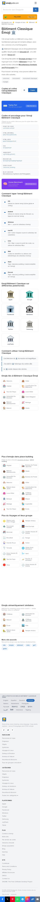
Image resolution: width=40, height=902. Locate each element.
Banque (7, 498)
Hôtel (25, 381)
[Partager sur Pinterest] (12, 899)
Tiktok (4, 825)
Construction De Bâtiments (29, 386)
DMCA (4, 875)
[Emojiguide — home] (10, 3)
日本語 (22, 707)
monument (16, 78)
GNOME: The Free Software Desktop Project (17, 882)
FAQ (3, 855)
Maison (7, 408)
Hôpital (7, 386)
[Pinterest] (12, 730)
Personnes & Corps (8, 738)
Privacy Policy (6, 869)
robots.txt (13, 894)
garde (5, 649)
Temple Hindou (29, 520)
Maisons (7, 381)
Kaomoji (5, 852)
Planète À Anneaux (27, 559)
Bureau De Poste (29, 476)
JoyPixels (5, 822)
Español (13, 700)
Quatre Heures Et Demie (29, 532)
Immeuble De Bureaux (9, 397)
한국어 (30, 707)
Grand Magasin (29, 396)
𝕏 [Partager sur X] (7, 899)
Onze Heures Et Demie (29, 565)
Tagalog (28, 710)
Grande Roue (9, 542)
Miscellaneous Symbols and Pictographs (16, 174)
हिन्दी (11, 710)
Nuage (26, 537)
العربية (5, 710)
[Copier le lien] (32, 899)
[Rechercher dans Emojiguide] (17, 9)
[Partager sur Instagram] (27, 899)
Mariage (26, 402)
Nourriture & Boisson (9, 792)
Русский (6, 707)
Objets (4, 744)
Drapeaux (5, 741)
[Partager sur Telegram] (22, 899)
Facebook (5, 810)
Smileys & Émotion (8, 753)
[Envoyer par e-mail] (37, 899)
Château (7, 614)
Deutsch (22, 700)
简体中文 (15, 707)
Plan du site (5, 894)
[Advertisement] (20, 432)
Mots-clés (5, 837)
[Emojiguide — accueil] (4, 719)
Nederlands (15, 703)
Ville (25, 625)
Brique (26, 498)
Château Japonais (26, 493)
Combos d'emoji (7, 833)
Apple (4, 804)
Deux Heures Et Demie (10, 554)
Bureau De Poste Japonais (29, 465)
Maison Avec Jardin (9, 487)
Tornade (7, 547)
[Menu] (35, 3)
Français (30, 700)
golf (34, 645)
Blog (3, 849)
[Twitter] (8, 730)
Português (25, 703)
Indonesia (19, 710)
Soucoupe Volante (8, 526)
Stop (6, 565)
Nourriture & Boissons (9, 759)
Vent (25, 553)
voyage (5, 82)
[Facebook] (4, 730)
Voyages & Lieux (8, 750)
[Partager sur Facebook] (2, 899)
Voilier (26, 542)
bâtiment (20, 645)
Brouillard (8, 537)
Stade (25, 408)
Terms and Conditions (9, 866)
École (25, 509)
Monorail (7, 532)
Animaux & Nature (8, 756)
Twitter (4, 816)
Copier (32, 90)
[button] (20, 127)
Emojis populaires (8, 846)
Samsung (5, 819)
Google (4, 807)
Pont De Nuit (28, 526)
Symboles (5, 747)
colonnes (6, 78)
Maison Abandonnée (9, 402)
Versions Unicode (8, 843)
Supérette (27, 504)
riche (28, 645)
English (5, 700)
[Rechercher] (35, 9)
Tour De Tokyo (9, 391)
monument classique (30, 78)
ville (4, 645)
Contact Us (6, 878)
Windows (5, 813)
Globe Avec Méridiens (27, 548)
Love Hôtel (27, 391)
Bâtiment (32, 22)
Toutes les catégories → (10, 795)
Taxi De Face (9, 559)
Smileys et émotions (9, 786)
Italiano (5, 703)
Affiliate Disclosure (8, 872)
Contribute (5, 863)
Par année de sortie (9, 840)
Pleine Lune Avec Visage (9, 521)
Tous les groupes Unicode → (11, 763)
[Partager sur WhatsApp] (17, 899)
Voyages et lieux (20, 22)
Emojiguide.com (7, 22)
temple (11, 645)
